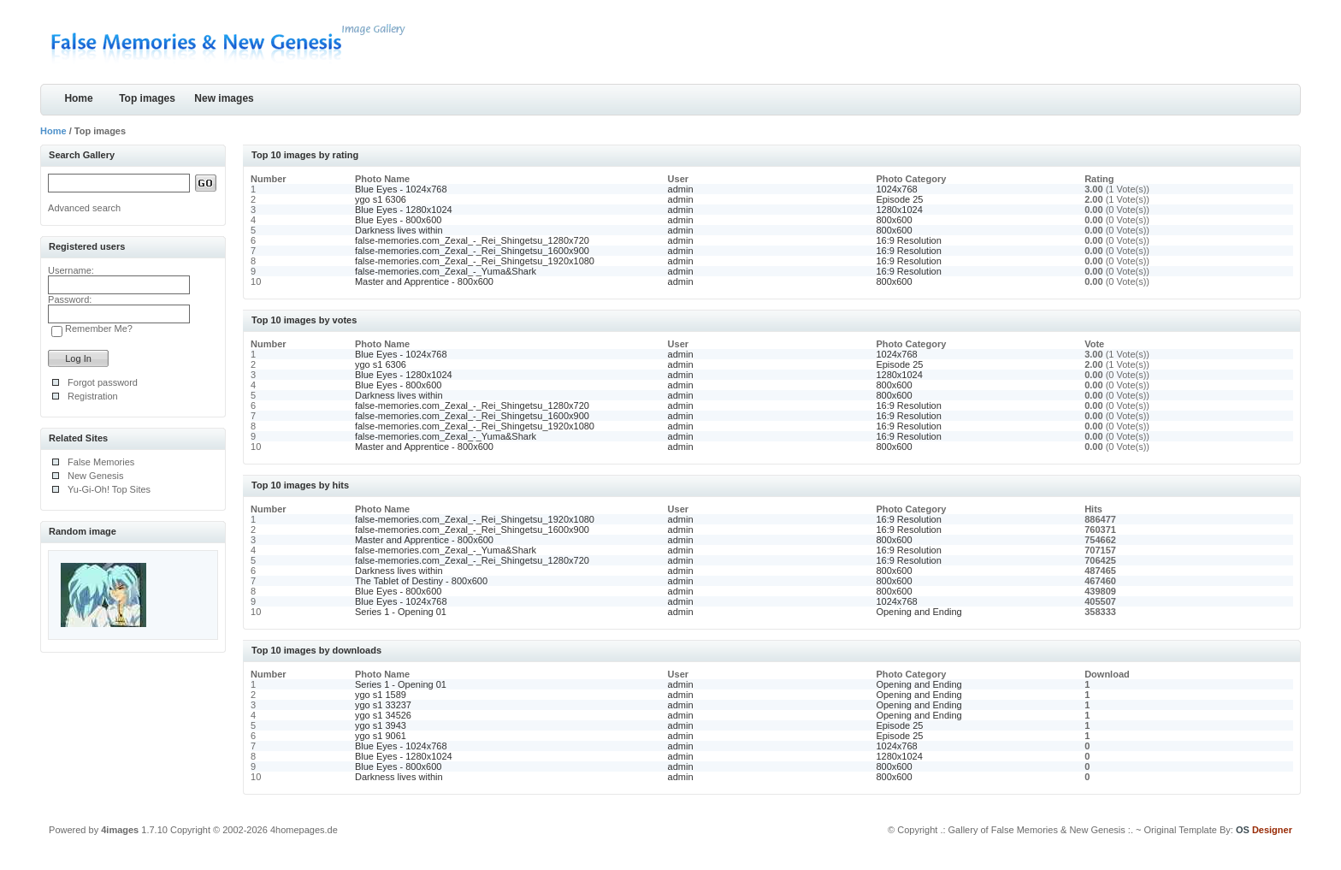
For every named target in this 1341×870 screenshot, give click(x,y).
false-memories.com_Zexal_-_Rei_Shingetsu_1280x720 (472, 240)
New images (223, 98)
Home (78, 98)
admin (681, 189)
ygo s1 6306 (380, 199)
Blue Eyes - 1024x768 (401, 189)
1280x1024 (899, 209)
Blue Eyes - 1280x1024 (403, 209)
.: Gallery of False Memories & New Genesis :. (1036, 830)
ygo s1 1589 (380, 694)
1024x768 (896, 189)
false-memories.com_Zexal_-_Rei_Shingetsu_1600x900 (472, 251)
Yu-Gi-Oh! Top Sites (109, 489)
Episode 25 (899, 199)
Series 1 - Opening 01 (400, 612)
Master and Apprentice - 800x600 (424, 281)
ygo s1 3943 (380, 725)
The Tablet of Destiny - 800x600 (421, 581)
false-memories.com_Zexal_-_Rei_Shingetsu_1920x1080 (474, 261)
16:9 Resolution (908, 240)
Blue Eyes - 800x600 (398, 220)
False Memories (101, 462)
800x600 (894, 220)
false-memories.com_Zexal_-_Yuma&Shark (445, 271)
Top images (147, 98)
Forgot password (103, 382)
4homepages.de (304, 830)
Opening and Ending (918, 612)
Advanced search (84, 208)
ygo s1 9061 (380, 736)
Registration (93, 396)
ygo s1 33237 (383, 705)
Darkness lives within (399, 230)
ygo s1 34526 (383, 715)
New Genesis (95, 476)
